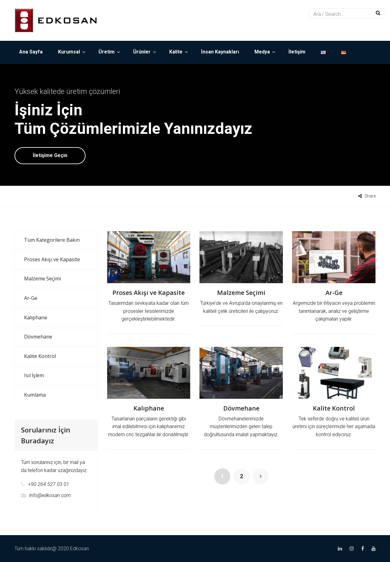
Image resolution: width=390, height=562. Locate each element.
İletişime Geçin (50, 155)
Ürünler (142, 52)
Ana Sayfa (31, 52)
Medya (262, 52)
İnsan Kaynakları (220, 52)
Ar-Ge (333, 292)
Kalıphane (148, 408)
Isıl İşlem (34, 375)
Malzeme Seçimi (241, 292)
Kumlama (35, 394)
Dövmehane (241, 408)
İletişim (296, 52)
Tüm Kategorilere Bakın (52, 239)
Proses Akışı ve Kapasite (148, 292)
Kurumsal (69, 52)
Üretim (107, 52)
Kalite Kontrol (334, 408)
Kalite (175, 52)
